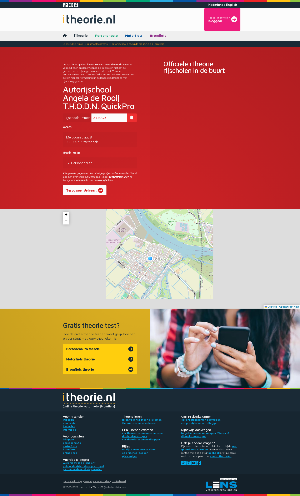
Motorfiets (133, 35)
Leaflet (271, 306)
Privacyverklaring (72, 481)
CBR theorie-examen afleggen (141, 439)
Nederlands (216, 4)
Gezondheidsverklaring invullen (82, 469)
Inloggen (68, 419)
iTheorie (81, 35)
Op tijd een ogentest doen (138, 449)
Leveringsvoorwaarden (97, 481)
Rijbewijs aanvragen (193, 436)
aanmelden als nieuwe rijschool (94, 180)
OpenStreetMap (289, 306)
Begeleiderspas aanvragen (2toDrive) (205, 433)
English (231, 4)
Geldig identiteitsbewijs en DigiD (83, 466)
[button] (150, 258)
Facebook (214, 452)
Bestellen (69, 426)
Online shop (70, 452)
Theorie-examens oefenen (138, 423)
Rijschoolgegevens (97, 43)
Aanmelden (70, 423)
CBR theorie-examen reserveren (142, 433)
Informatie (69, 429)
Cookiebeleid (119, 481)
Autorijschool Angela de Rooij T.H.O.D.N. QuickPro (138, 43)
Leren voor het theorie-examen (141, 419)
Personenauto (106, 35)
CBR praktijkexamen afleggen (199, 423)
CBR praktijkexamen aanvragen (200, 419)
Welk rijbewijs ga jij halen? (79, 462)
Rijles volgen (129, 456)
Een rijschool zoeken (135, 452)
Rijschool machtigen (134, 436)
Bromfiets (158, 35)
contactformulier (119, 176)
